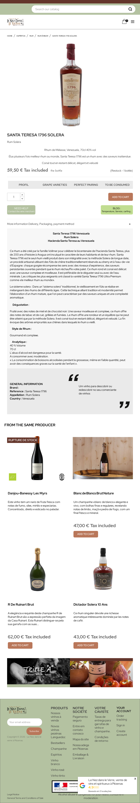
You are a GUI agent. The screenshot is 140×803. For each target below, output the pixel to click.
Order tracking (121, 717)
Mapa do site (81, 739)
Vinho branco (55, 762)
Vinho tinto (58, 776)
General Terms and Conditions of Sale (25, 798)
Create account (121, 733)
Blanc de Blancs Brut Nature (93, 493)
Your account (123, 709)
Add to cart (120, 197)
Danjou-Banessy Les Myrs (27, 493)
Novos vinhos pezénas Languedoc (58, 731)
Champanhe (59, 749)
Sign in (120, 725)
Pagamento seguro (80, 718)
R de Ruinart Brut (21, 604)
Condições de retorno (101, 739)
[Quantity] (13, 197)
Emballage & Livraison (80, 756)
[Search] (83, 9)
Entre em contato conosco (79, 729)
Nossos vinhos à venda (56, 716)
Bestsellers (58, 743)
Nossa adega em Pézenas (81, 747)
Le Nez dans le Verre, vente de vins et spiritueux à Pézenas (107, 782)
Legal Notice (13, 794)
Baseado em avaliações (99, 791)
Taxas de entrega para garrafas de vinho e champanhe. (103, 724)
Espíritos (56, 754)
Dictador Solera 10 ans (90, 604)
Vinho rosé (57, 770)
